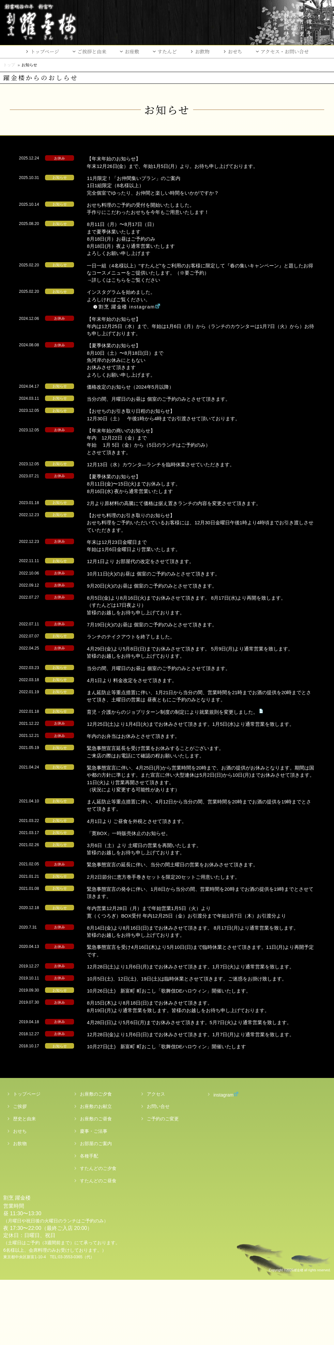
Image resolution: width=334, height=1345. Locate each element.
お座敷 (132, 51)
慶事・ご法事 (93, 1196)
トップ (9, 65)
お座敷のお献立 (96, 1171)
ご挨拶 (20, 1171)
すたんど (167, 51)
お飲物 (202, 51)
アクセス (156, 1159)
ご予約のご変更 (163, 1184)
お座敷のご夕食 (96, 1159)
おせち (235, 51)
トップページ (44, 51)
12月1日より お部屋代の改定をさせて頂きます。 (158, 561)
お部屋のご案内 (96, 1208)
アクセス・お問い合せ (285, 51)
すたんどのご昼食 (98, 1245)
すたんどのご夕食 (98, 1233)
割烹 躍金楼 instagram (141, 306)
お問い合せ (158, 1171)
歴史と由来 (24, 1184)
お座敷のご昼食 (96, 1184)
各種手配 (89, 1221)
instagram (219, 1160)
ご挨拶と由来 (91, 51)
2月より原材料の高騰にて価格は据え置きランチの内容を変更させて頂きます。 (192, 503)
